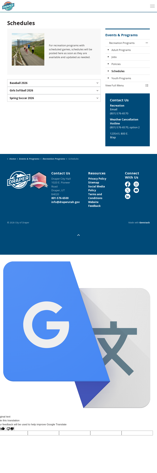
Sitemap (93, 182)
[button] (124, 85)
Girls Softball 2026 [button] (21, 90)
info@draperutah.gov (65, 202)
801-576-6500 (60, 198)
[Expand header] (152, 6)
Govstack (144, 222)
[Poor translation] (10, 428)
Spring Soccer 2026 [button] (22, 98)
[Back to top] (78, 235)
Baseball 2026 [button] (18, 83)
